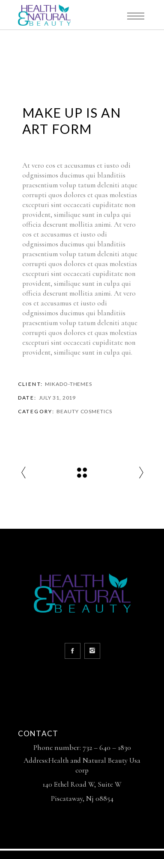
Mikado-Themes (68, 384)
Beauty (67, 411)
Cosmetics (96, 411)
